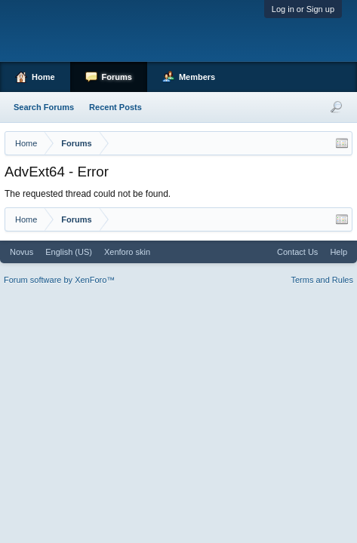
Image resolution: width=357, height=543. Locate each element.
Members (197, 76)
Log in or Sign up (303, 9)
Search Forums (44, 107)
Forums (117, 76)
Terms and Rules (322, 279)
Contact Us (297, 251)
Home (43, 76)
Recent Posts (115, 107)
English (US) (68, 251)
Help (338, 251)
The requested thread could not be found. (88, 194)
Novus (21, 251)
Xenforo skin (127, 251)
